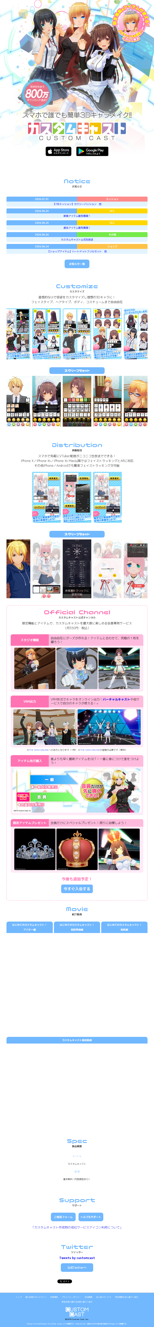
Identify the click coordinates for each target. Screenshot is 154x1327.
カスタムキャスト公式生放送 (77, 239)
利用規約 (54, 1297)
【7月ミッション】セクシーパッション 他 (77, 204)
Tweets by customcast (77, 1258)
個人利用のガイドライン (36, 1297)
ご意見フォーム (63, 1217)
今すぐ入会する (77, 888)
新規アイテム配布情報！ (77, 216)
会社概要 (88, 1297)
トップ (19, 1297)
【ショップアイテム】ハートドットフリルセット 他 (77, 251)
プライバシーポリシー (71, 1297)
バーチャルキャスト (116, 699)
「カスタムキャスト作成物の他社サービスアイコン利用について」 (77, 1227)
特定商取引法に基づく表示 (126, 1297)
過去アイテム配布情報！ (77, 227)
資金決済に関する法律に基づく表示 (77, 1301)
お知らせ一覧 (77, 264)
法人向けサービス (103, 1297)
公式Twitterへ (77, 1267)
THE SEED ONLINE (39, 749)
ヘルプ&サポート (90, 1217)
